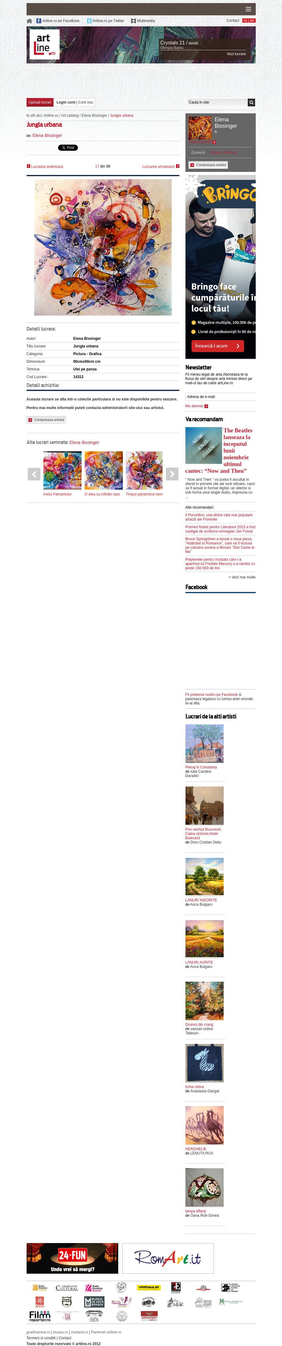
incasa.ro (60, 1332)
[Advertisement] (141, 80)
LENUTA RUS (201, 1153)
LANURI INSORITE (201, 900)
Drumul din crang (199, 1024)
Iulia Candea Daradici (198, 773)
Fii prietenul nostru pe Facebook (211, 694)
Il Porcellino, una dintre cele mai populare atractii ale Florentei (219, 517)
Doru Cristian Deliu (205, 842)
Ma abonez (196, 406)
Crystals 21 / (174, 42)
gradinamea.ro (38, 1332)
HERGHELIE (196, 1149)
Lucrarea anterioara (45, 166)
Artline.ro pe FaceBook (60, 21)
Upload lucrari (40, 102)
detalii (193, 43)
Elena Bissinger (94, 115)
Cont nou (85, 102)
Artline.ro (51, 115)
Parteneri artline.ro (106, 1332)
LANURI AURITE (199, 962)
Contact (232, 20)
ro (245, 20)
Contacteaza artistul (46, 420)
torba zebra (194, 1087)
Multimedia (146, 21)
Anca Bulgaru (201, 904)
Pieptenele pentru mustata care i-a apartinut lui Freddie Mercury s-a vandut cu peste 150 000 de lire (220, 563)
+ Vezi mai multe (242, 577)
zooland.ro (79, 1332)
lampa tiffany (195, 1211)
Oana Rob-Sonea (204, 1215)
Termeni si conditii (41, 1338)
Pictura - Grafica (223, 152)
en (252, 20)
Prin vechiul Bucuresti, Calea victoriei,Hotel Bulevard (203, 833)
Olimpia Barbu (172, 48)
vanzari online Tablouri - (199, 1031)
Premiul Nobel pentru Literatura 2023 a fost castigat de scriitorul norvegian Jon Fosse (220, 529)
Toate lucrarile (202, 142)
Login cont (66, 102)
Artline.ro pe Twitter (108, 21)
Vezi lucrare (236, 54)
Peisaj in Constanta (201, 767)
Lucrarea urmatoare (160, 166)
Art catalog (70, 115)
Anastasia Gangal (204, 1091)
